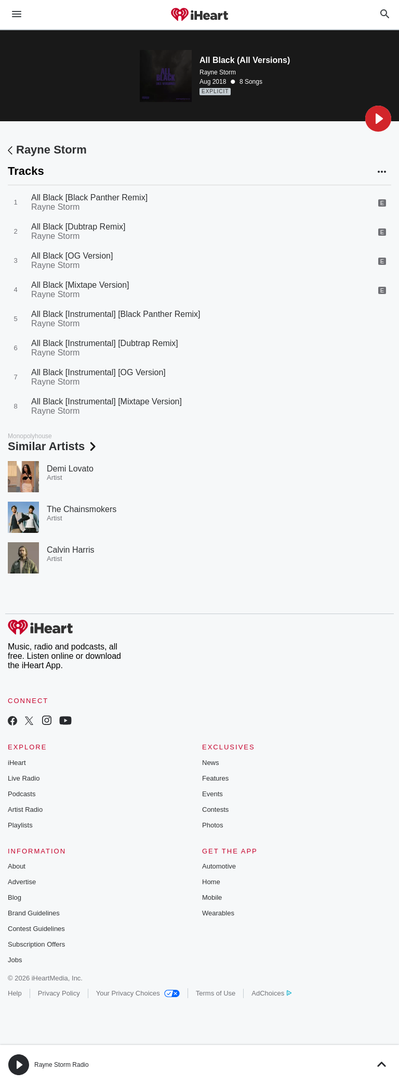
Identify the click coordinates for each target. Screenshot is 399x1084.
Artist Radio (25, 809)
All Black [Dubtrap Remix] (78, 226)
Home (211, 882)
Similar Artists (53, 446)
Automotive (219, 866)
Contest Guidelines (36, 929)
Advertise (22, 882)
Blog (14, 897)
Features (215, 778)
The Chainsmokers (81, 509)
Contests (215, 809)
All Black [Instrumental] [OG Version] (98, 372)
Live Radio (23, 778)
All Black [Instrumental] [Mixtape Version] (106, 401)
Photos (212, 825)
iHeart (17, 763)
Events (212, 794)
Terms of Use (216, 993)
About (16, 866)
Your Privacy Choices (138, 993)
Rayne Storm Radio (61, 1064)
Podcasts (21, 794)
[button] (378, 119)
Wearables (218, 913)
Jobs (15, 960)
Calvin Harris (71, 549)
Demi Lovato (70, 468)
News (210, 763)
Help (15, 993)
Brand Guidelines (34, 913)
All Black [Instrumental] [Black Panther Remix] (115, 314)
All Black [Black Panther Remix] (89, 197)
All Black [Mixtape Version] (80, 284)
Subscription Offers (36, 944)
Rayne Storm (218, 72)
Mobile (212, 897)
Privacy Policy (59, 993)
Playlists (20, 825)
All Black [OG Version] (72, 255)
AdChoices (271, 993)
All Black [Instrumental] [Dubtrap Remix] (104, 343)
